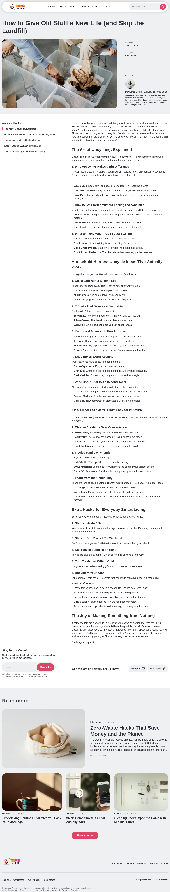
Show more (85, 835)
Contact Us (18, 880)
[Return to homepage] (12, 861)
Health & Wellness (68, 6)
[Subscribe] (45, 667)
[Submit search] (163, 7)
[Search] (145, 6)
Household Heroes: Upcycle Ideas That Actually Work (29, 134)
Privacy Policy (43, 676)
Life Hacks (51, 6)
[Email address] (21, 667)
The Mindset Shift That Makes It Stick (22, 140)
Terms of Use (49, 880)
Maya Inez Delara (133, 92)
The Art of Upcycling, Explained (20, 129)
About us (105, 6)
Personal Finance (89, 6)
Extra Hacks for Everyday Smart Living (22, 146)
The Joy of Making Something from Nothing (24, 151)
